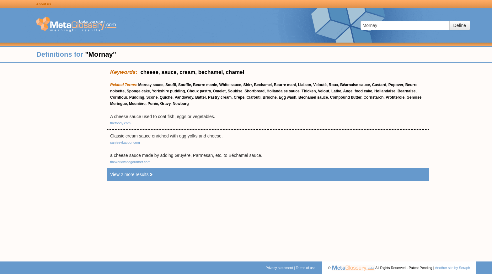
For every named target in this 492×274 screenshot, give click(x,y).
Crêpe (239, 97)
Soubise (235, 91)
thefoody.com (120, 123)
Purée (152, 103)
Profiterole (395, 97)
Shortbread (254, 91)
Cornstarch (373, 97)
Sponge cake (138, 91)
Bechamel (263, 85)
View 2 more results (131, 174)
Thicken (309, 91)
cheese (149, 72)
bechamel (210, 72)
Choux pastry (199, 91)
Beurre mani (285, 85)
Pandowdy (183, 97)
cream (187, 72)
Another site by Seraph (452, 268)
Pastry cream (220, 97)
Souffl (170, 85)
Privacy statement (279, 268)
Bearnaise (406, 91)
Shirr (247, 85)
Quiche (166, 97)
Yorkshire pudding (168, 91)
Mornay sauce (150, 85)
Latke (336, 91)
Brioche (270, 97)
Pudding (136, 97)
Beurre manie (205, 85)
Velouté (320, 85)
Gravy (165, 103)
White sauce (230, 85)
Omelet (219, 91)
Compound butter (345, 97)
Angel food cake (357, 91)
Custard (379, 85)
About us (43, 4)
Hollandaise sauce (283, 91)
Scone (152, 97)
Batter (200, 97)
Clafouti (254, 97)
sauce (169, 72)
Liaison (304, 85)
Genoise (414, 97)
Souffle (184, 85)
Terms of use (306, 268)
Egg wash (287, 97)
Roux (333, 85)
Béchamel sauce (313, 97)
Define (459, 25)
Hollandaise (384, 91)
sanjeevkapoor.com (125, 142)
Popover (395, 85)
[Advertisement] (53, 160)
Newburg (181, 103)
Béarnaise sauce (355, 85)
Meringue (118, 103)
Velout (323, 91)
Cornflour (118, 97)
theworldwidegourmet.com (130, 162)
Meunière (137, 103)
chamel (235, 72)
